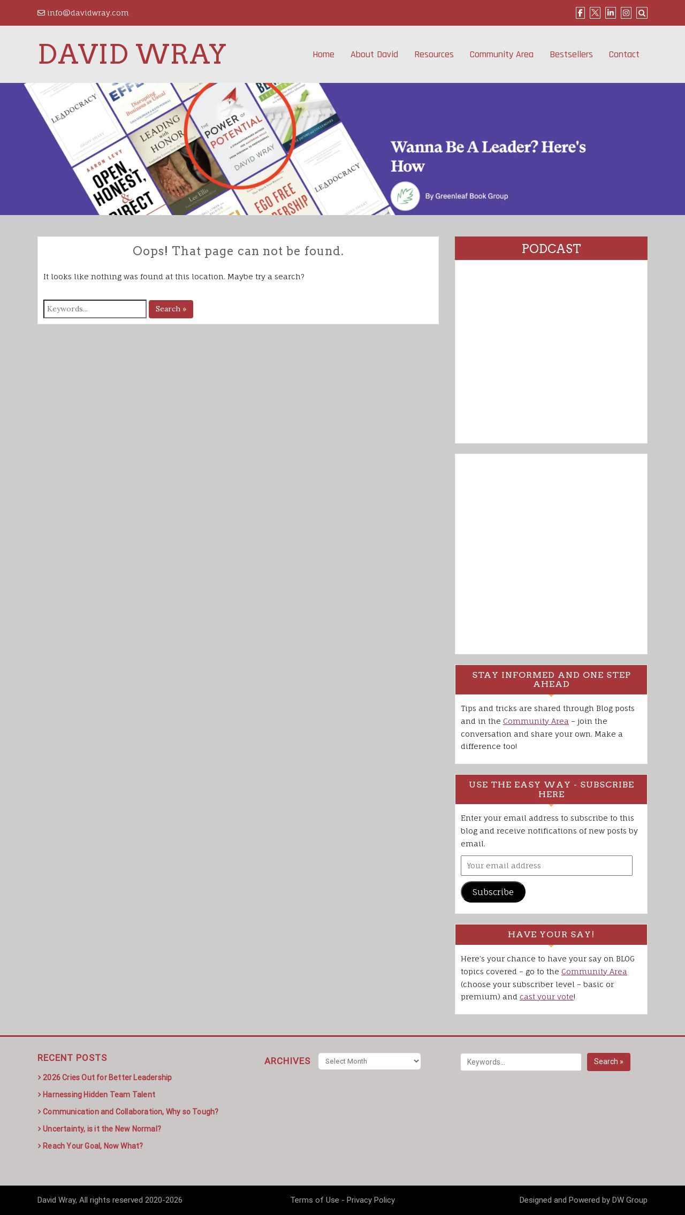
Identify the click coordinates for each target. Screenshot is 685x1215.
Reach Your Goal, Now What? (93, 1146)
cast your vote (547, 996)
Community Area (502, 54)
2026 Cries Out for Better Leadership (107, 1077)
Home (323, 54)
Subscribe (493, 892)
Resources (434, 54)
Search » (171, 309)
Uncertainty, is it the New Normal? (102, 1129)
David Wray (132, 54)
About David (374, 54)
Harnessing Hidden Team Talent (99, 1094)
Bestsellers (571, 54)
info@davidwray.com (83, 12)
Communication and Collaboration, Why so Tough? (130, 1111)
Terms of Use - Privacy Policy (342, 1200)
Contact (624, 54)
